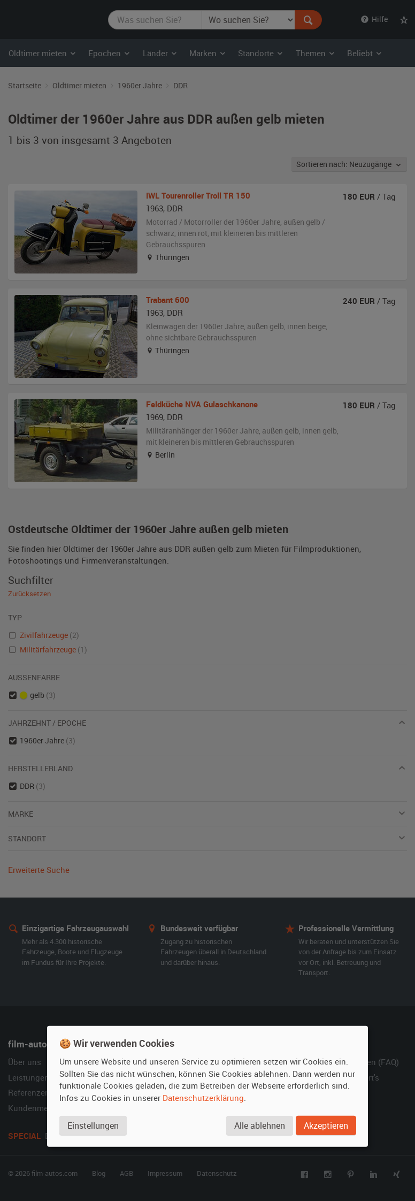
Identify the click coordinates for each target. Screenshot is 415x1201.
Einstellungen (93, 1125)
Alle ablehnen (259, 1125)
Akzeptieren (326, 1125)
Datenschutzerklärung (203, 1097)
